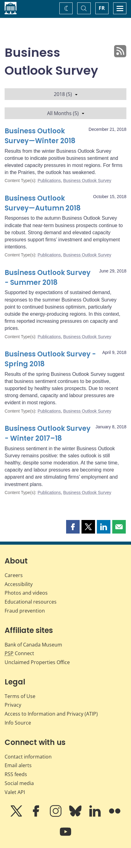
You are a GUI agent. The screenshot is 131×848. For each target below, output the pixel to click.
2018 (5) (65, 94)
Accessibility (19, 584)
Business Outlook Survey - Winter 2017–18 (47, 433)
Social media (19, 783)
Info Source (18, 722)
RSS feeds (16, 774)
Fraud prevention (25, 610)
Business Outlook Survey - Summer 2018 (47, 277)
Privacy (13, 704)
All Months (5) (65, 113)
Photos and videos (26, 592)
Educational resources (31, 601)
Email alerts (18, 765)
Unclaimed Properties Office (37, 662)
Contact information (28, 756)
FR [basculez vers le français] (102, 8)
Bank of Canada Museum (33, 644)
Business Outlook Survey (87, 180)
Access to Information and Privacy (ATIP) (51, 713)
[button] (73, 527)
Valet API (15, 792)
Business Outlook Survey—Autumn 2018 (43, 203)
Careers (14, 575)
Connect (19, 653)
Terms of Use (20, 696)
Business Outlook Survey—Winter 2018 (40, 136)
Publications (49, 180)
